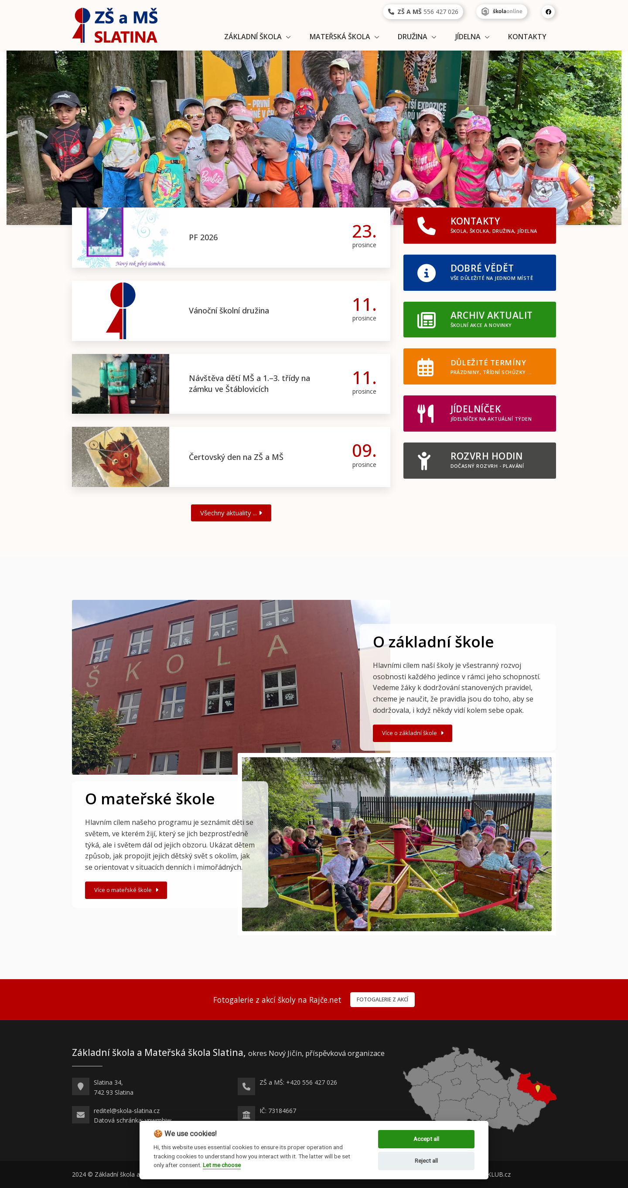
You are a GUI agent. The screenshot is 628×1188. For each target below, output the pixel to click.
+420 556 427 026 (311, 1082)
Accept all (426, 1139)
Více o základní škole (413, 733)
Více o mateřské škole (127, 890)
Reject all (426, 1160)
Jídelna (468, 36)
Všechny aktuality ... (231, 512)
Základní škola (253, 36)
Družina (412, 36)
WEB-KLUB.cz (491, 1174)
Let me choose (222, 1164)
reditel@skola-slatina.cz (127, 1110)
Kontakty (527, 36)
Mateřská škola (340, 36)
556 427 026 (423, 11)
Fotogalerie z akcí (382, 999)
